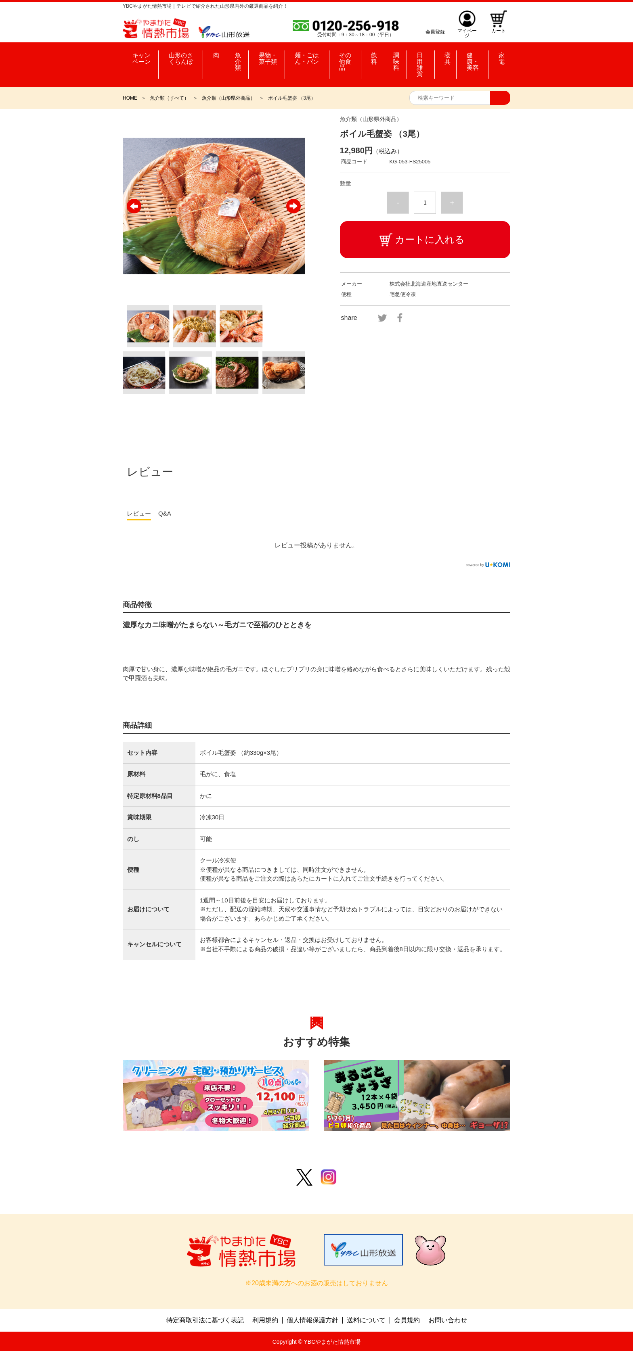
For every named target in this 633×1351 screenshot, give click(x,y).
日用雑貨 (426, 56)
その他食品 (354, 56)
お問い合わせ (447, 1319)
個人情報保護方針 (312, 1319)
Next (293, 206)
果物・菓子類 (268, 56)
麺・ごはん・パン (310, 56)
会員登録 (433, 31)
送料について (366, 1319)
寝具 (448, 56)
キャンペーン (142, 56)
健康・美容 (475, 56)
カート (498, 31)
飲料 (378, 56)
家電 (500, 56)
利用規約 (265, 1319)
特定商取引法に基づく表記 (205, 1319)
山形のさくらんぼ (184, 56)
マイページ (466, 31)
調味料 (399, 56)
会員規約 (407, 1319)
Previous (134, 206)
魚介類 (236, 56)
